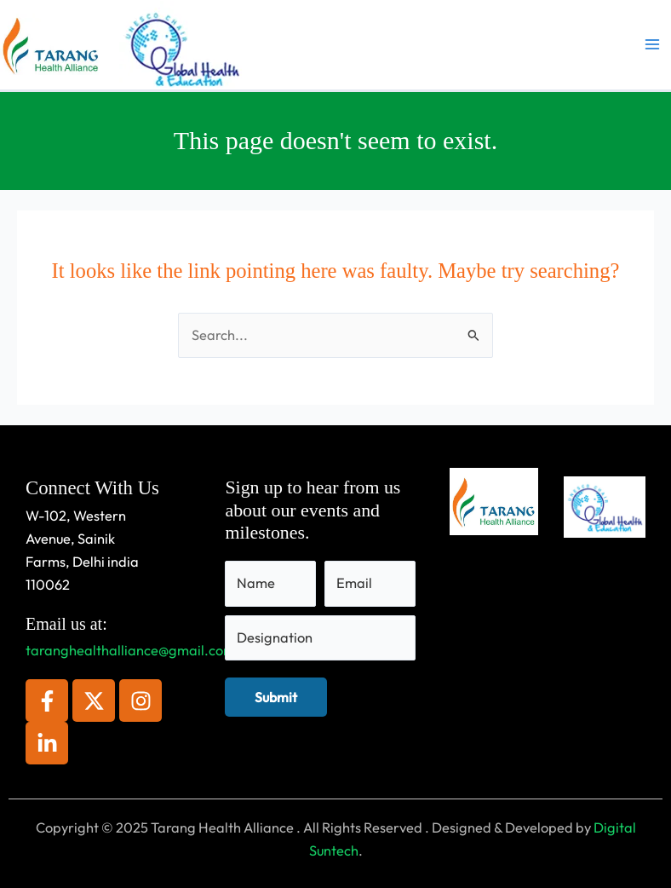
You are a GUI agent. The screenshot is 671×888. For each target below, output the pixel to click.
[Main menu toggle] (652, 45)
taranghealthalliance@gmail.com (130, 650)
